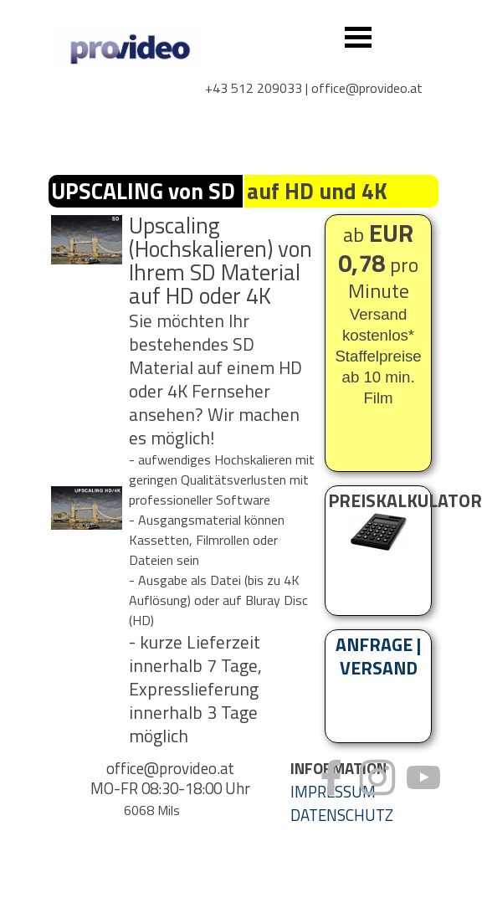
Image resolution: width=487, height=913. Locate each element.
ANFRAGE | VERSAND (378, 656)
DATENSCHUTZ (341, 815)
